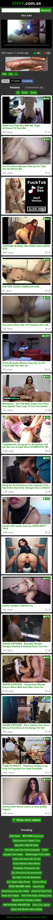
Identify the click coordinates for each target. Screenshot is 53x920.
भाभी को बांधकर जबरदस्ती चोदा (16, 904)
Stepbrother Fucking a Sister (26, 900)
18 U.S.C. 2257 (38, 917)
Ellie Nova (15, 836)
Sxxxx (25, 92)
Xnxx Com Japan (41, 904)
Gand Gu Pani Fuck (41, 891)
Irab (4, 74)
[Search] (20, 10)
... (16, 74)
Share (5, 81)
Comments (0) (34, 87)
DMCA (25, 917)
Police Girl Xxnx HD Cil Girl (26, 859)
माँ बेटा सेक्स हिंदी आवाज (19, 886)
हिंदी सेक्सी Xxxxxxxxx (33, 836)
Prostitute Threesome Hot (26, 868)
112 (47, 53)
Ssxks (33, 92)
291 (37, 53)
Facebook (27, 81)
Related (15, 87)
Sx (18, 92)
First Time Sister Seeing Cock (36, 895)
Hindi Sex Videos (10, 895)
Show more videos (26, 819)
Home (10, 917)
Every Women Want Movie (26, 863)
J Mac (45, 850)
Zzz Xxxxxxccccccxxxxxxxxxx (26, 872)
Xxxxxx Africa (39, 882)
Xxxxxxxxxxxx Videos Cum (26, 840)
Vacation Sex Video (13, 854)
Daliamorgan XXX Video (37, 854)
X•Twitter (15, 81)
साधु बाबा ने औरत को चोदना (26, 845)
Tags (17, 917)
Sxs (11, 74)
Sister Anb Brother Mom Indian (26, 909)
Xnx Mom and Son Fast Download (22, 850)
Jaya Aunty (38, 886)
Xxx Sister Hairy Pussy (18, 882)
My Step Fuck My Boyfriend (26, 877)
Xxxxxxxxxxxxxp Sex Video (15, 891)
